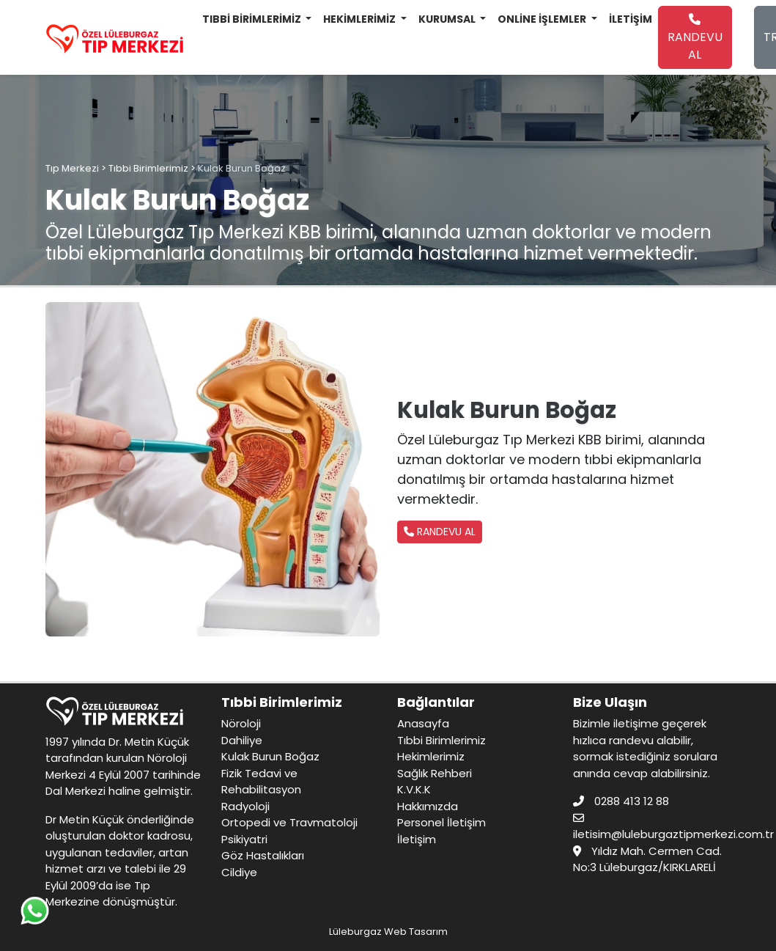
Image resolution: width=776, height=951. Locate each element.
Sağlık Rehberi (434, 773)
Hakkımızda (427, 806)
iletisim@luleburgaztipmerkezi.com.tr (673, 834)
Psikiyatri (244, 839)
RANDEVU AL (695, 38)
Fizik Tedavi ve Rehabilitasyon (261, 781)
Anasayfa (423, 723)
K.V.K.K (414, 789)
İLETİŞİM (630, 19)
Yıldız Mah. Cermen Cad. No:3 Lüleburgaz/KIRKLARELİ (647, 859)
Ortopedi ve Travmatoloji (289, 822)
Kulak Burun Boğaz (270, 756)
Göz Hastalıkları (262, 855)
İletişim (416, 839)
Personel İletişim (441, 822)
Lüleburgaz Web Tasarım (388, 932)
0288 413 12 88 (631, 801)
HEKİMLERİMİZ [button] (360, 19)
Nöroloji (241, 723)
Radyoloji (245, 806)
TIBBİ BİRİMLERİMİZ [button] (252, 19)
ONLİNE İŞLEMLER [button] (543, 19)
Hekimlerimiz (431, 756)
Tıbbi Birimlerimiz (441, 740)
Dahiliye (241, 740)
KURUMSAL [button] (448, 19)
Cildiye (239, 872)
